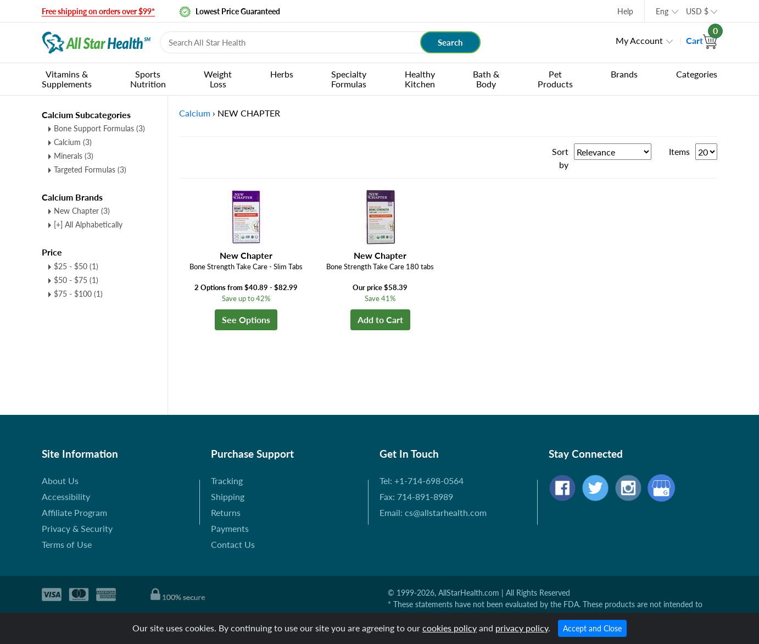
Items (679, 151)
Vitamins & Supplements (67, 79)
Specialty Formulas (348, 79)
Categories (696, 74)
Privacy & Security (77, 528)
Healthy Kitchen (420, 79)
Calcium (73, 142)
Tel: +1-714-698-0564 (421, 480)
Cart (701, 40)
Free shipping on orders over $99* (98, 11)
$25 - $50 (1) (76, 266)
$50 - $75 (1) (76, 280)
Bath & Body (486, 79)
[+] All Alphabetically (88, 224)
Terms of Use (67, 544)
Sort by (560, 158)
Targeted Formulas (90, 169)
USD (697, 11)
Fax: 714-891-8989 (416, 496)
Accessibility (66, 496)
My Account (639, 40)
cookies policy (449, 628)
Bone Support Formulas (99, 128)
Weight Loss (218, 79)
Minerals (73, 155)
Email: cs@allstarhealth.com (433, 512)
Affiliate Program (74, 512)
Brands (624, 74)
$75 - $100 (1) (78, 293)
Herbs (281, 74)
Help (625, 11)
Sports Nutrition (148, 79)
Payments (230, 528)
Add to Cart (380, 319)
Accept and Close (592, 628)
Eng (662, 11)
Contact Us (233, 544)
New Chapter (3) (82, 210)
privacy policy (521, 628)
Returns (226, 512)
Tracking (227, 480)
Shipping (227, 496)
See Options (246, 319)
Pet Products (555, 79)
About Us (60, 480)
